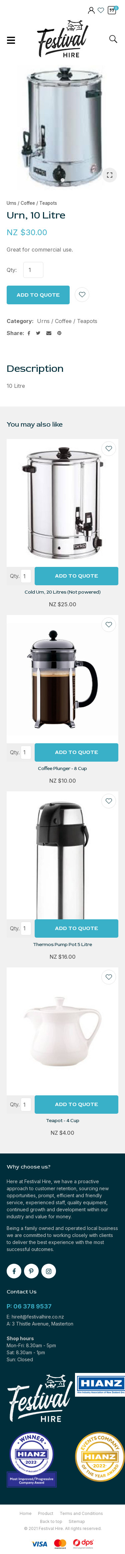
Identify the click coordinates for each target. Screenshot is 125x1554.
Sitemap (77, 1521)
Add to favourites (108, 448)
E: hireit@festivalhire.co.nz (35, 1316)
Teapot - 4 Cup (62, 1120)
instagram (48, 1271)
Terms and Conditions (81, 1513)
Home (26, 1513)
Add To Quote (76, 576)
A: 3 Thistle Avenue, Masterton (40, 1324)
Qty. (15, 576)
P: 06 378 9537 (29, 1306)
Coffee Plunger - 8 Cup (62, 768)
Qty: (12, 270)
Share (15, 333)
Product (45, 1513)
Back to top (51, 1521)
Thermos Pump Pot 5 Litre (62, 944)
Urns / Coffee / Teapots (32, 203)
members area (91, 11)
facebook (14, 1271)
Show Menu (11, 40)
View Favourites (101, 10)
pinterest (31, 1271)
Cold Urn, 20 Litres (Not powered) (63, 592)
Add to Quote (38, 295)
